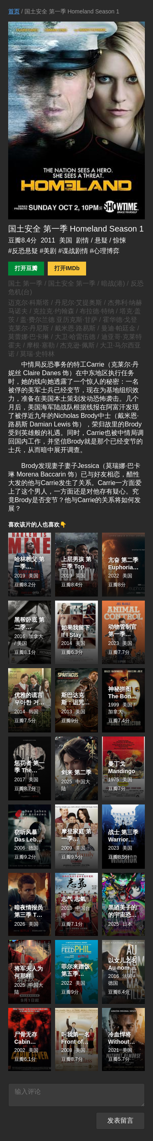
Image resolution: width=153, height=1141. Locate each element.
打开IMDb (67, 268)
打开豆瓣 (26, 268)
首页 (14, 11)
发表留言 (120, 1123)
